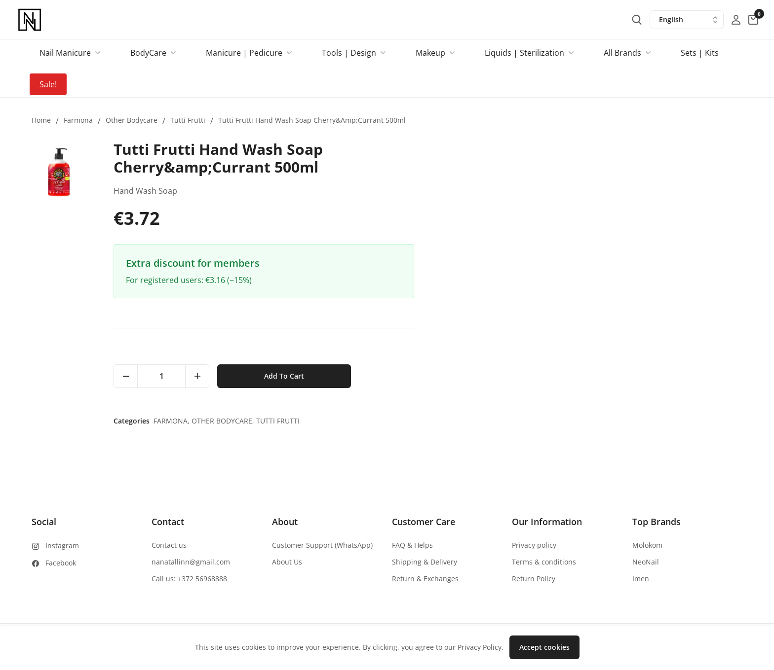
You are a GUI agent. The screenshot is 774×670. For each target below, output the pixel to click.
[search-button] (637, 20)
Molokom (647, 545)
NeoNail (645, 561)
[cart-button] (753, 20)
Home (41, 120)
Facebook (60, 562)
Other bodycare (131, 120)
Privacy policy (534, 545)
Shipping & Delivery (424, 561)
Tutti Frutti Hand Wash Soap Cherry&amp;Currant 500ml (312, 120)
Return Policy (533, 578)
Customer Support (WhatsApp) (322, 545)
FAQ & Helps (412, 545)
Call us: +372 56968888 (189, 578)
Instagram (62, 545)
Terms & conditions (544, 561)
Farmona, (501, 420)
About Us (287, 561)
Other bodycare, (552, 420)
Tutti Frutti (187, 120)
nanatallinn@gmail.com (191, 561)
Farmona (78, 120)
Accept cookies (544, 647)
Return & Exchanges (425, 578)
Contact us (169, 545)
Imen (640, 578)
